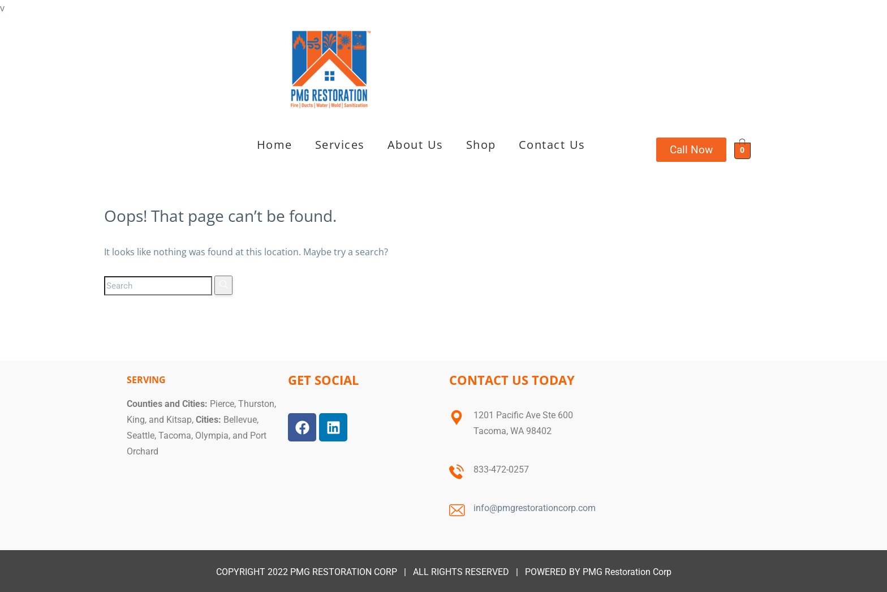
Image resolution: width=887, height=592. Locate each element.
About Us (415, 144)
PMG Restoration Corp (627, 572)
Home (274, 144)
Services (340, 144)
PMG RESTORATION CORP (343, 572)
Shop (481, 144)
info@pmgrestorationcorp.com (534, 508)
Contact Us (552, 144)
